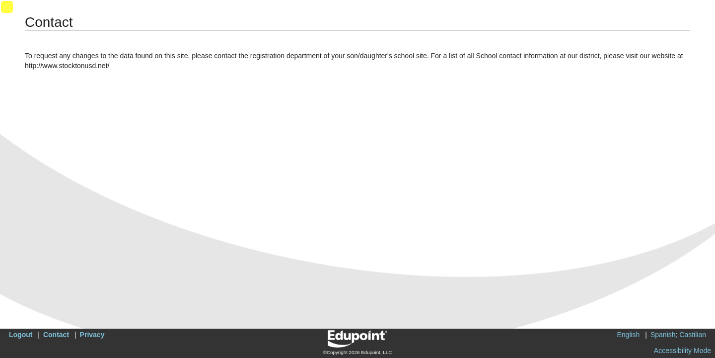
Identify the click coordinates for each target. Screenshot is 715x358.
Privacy (92, 335)
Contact (56, 335)
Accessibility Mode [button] (682, 351)
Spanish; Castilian (678, 335)
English (628, 335)
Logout (20, 335)
